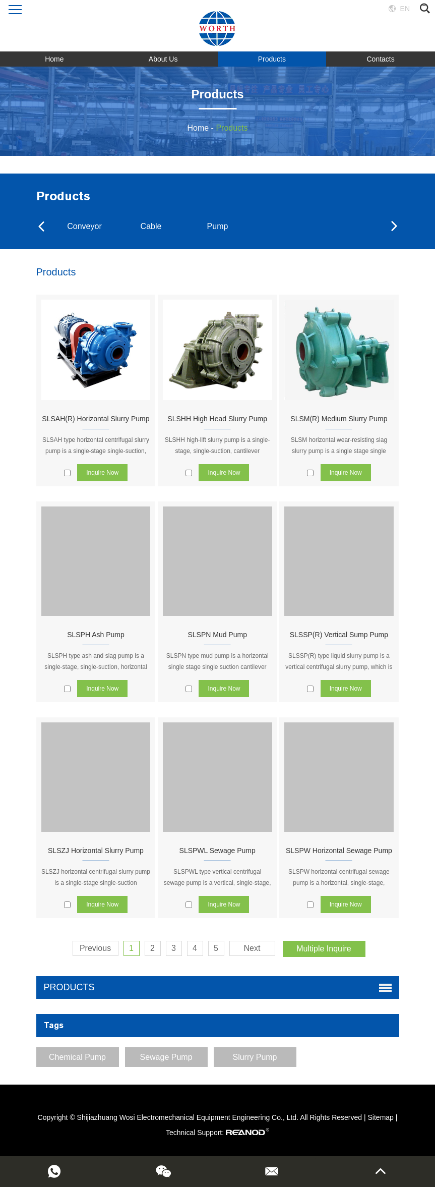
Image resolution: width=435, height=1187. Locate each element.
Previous (95, 948)
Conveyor (84, 226)
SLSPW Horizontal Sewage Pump (339, 850)
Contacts (381, 59)
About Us (163, 59)
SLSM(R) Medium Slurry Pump (338, 419)
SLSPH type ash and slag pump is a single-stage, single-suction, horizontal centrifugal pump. (95, 667)
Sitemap (381, 1117)
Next (252, 948)
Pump (217, 226)
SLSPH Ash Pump (96, 635)
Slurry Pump (254, 1057)
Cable (151, 226)
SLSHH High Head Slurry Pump (217, 419)
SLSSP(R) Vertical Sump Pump (339, 635)
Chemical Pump (77, 1057)
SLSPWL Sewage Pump (217, 850)
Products (272, 59)
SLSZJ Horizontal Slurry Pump (96, 850)
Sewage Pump (166, 1057)
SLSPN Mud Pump (217, 635)
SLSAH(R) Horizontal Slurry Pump (95, 419)
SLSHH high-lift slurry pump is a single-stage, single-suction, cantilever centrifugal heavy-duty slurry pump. (217, 451)
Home (54, 59)
